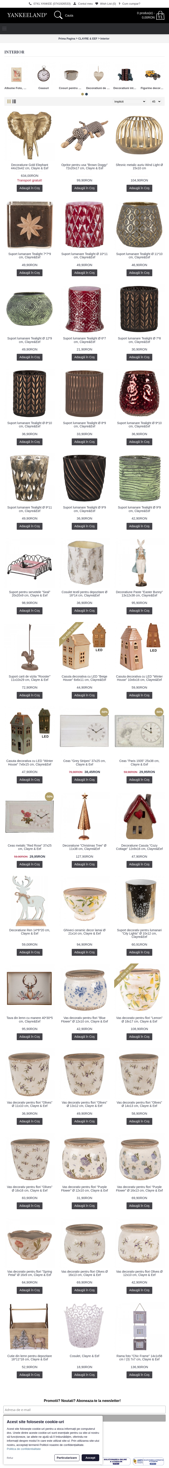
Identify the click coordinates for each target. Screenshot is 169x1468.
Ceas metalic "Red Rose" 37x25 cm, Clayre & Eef (29, 847)
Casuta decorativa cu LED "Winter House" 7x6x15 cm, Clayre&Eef (29, 762)
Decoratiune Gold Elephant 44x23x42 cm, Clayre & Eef (29, 166)
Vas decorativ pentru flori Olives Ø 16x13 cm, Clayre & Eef (84, 1273)
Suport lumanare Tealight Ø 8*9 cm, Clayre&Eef (84, 424)
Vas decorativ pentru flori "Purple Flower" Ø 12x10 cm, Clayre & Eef (84, 1188)
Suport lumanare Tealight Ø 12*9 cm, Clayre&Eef (29, 340)
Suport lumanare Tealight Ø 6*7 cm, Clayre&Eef (84, 340)
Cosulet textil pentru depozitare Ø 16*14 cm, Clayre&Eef (84, 593)
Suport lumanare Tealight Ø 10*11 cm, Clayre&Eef (84, 255)
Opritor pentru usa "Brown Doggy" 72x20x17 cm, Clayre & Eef (84, 166)
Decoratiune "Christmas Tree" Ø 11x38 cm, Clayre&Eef (84, 847)
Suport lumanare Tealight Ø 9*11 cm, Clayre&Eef (29, 509)
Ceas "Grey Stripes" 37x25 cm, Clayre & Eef (84, 762)
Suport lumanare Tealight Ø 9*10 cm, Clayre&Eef (139, 424)
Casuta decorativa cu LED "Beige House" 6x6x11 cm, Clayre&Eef (84, 678)
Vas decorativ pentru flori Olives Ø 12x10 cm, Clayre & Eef (139, 1273)
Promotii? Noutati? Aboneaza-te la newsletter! (82, 1401)
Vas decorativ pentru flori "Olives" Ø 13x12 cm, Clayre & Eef (84, 1104)
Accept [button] (90, 1457)
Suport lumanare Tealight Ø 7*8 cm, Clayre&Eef (139, 340)
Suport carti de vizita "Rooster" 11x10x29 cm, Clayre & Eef (30, 678)
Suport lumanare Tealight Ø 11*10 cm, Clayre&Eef (139, 255)
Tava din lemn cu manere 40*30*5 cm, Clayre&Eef (30, 1019)
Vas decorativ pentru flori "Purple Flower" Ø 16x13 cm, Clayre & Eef (139, 1188)
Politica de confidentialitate (24, 1449)
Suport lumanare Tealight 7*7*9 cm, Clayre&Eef (29, 255)
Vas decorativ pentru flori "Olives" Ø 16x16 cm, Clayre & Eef (29, 1188)
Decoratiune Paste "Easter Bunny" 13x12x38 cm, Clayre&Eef (139, 593)
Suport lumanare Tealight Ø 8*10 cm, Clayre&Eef (29, 424)
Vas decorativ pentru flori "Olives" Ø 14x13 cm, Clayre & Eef (139, 1104)
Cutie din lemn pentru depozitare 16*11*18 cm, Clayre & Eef (29, 1357)
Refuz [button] (10, 1458)
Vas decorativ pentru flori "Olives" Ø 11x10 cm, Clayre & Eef (29, 1104)
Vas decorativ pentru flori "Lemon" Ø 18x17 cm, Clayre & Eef (139, 1019)
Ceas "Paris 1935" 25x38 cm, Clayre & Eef (139, 762)
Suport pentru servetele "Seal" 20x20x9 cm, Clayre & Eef (29, 593)
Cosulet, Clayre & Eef (84, 1356)
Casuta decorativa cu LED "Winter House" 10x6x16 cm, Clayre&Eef (139, 678)
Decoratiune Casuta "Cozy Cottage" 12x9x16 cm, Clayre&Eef (139, 847)
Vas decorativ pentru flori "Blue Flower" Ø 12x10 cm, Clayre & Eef (84, 1019)
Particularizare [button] (67, 1457)
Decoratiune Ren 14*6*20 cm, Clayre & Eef (29, 931)
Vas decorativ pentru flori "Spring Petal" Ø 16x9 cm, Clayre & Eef (29, 1273)
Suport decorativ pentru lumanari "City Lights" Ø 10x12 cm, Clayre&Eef (139, 933)
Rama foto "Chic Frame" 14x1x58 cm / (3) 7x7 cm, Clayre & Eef (139, 1357)
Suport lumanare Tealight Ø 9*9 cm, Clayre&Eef (84, 509)
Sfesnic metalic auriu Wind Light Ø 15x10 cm (139, 166)
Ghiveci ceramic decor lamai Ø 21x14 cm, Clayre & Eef (85, 931)
